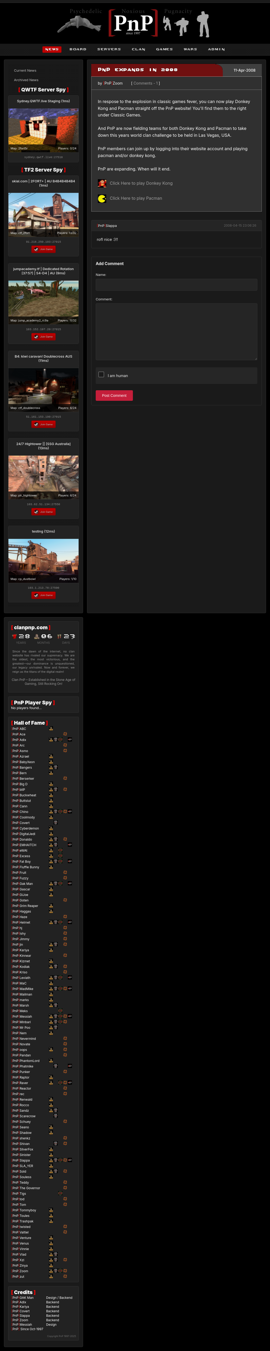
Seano (24, 1129)
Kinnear (25, 958)
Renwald (26, 1102)
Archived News (26, 80)
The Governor (30, 1190)
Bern (23, 775)
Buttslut (25, 803)
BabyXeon (27, 764)
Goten (24, 903)
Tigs (23, 1196)
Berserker (27, 781)
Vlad (23, 1257)
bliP (22, 792)
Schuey (25, 1124)
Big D (23, 786)
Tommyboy (28, 1213)
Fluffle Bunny (29, 869)
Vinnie (24, 1251)
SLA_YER (26, 1168)
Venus (24, 1246)
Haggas (25, 914)
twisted (25, 1229)
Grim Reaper (29, 908)
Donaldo (26, 842)
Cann (23, 809)
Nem (23, 1035)
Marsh (24, 1008)
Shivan (25, 1146)
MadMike (26, 991)
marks (24, 1002)
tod (22, 1201)
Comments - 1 (145, 83)
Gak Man (26, 886)
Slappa (111, 225)
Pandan (25, 1058)
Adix (23, 742)
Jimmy (24, 941)
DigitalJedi (27, 836)
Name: (101, 274)
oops (23, 1052)
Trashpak (26, 1224)
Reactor (25, 1091)
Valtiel (24, 1235)
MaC (23, 986)
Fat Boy (25, 864)
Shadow (26, 1135)
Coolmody (27, 820)
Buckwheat (28, 797)
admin (216, 49)
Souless (25, 1179)
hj (21, 930)
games (164, 49)
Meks (24, 1013)
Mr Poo (25, 1030)
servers (109, 49)
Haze (23, 919)
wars (190, 49)
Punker (25, 1074)
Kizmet (25, 963)
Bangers (26, 770)
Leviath (25, 980)
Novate (25, 1046)
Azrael (24, 759)
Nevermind (28, 1041)
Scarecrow (28, 1118)
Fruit (23, 875)
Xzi (22, 1262)
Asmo (24, 753)
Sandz (24, 1113)
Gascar (25, 892)
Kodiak (25, 969)
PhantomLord (30, 1063)
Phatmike (26, 1069)
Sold (23, 1174)
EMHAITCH (28, 847)
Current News (25, 70)
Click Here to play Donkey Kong (135, 183)
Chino (24, 814)
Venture (25, 1240)
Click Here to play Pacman (130, 198)
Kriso (23, 975)
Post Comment (114, 395)
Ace (22, 737)
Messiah (26, 1019)
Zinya (24, 1268)
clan (138, 49)
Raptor (24, 1080)
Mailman (26, 997)
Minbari (25, 1024)
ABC (23, 731)
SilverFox (26, 1152)
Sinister (25, 1157)
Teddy (24, 1185)
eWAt (23, 853)
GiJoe (24, 897)
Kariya (24, 952)
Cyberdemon (29, 831)
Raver (24, 1085)
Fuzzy (24, 880)
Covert (25, 825)
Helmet (25, 925)
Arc (22, 748)
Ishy (23, 936)
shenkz (25, 1141)
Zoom (118, 83)
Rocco (24, 1107)
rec (22, 1096)
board (77, 49)
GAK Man (26, 1300)
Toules (24, 1218)
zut (22, 1279)
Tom (23, 1207)
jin (21, 947)
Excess (25, 858)
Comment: (104, 299)
